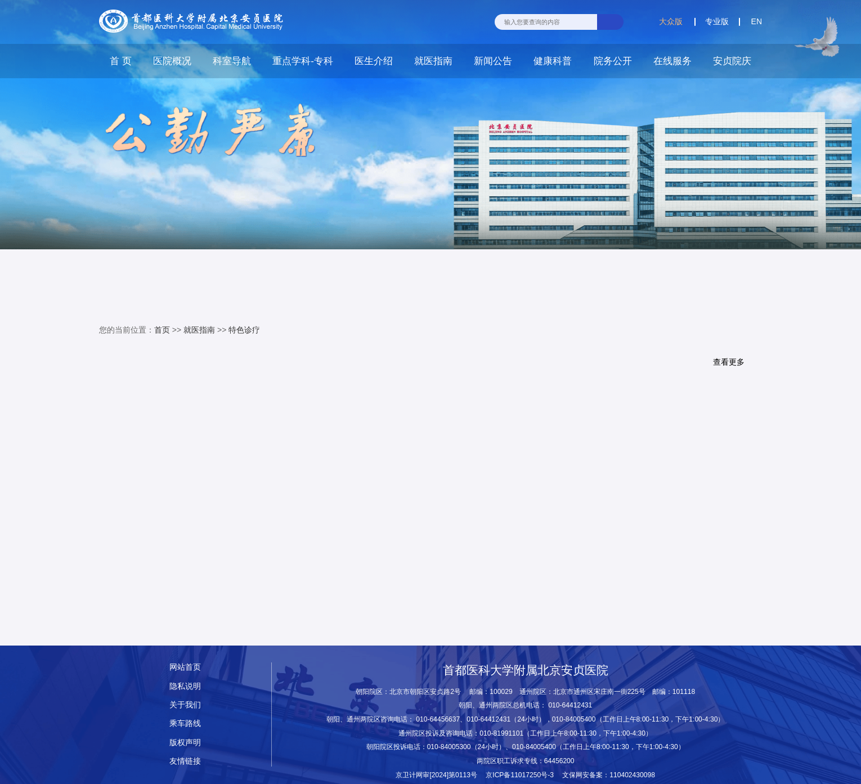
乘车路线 (185, 723)
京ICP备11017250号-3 (523, 775)
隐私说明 (185, 686)
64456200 (559, 761)
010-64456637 (438, 719)
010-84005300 (449, 747)
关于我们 (185, 705)
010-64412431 (570, 705)
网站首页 (185, 667)
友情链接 (185, 761)
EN (756, 21)
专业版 (717, 21)
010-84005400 (574, 719)
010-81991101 (501, 733)
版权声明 (185, 742)
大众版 (671, 21)
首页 (162, 329)
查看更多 (729, 362)
